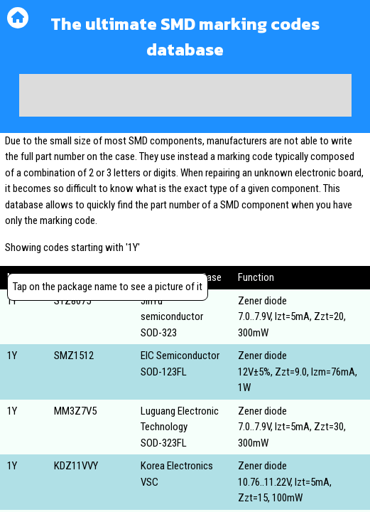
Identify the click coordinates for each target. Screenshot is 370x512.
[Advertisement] (185, 95)
